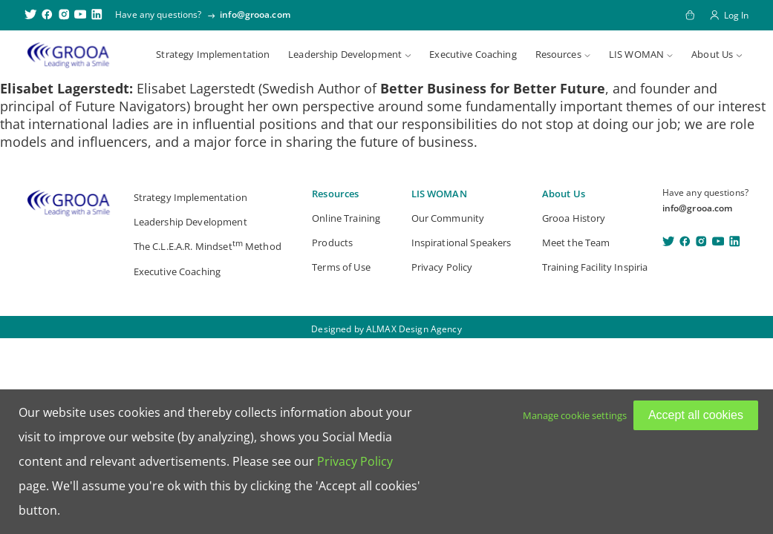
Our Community (448, 218)
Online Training (346, 218)
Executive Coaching (472, 54)
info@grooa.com (255, 14)
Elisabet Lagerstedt (64, 88)
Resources (558, 54)
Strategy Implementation (213, 54)
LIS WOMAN (636, 54)
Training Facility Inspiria (595, 267)
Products (332, 242)
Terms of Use (341, 267)
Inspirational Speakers (461, 242)
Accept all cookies (695, 415)
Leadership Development (345, 54)
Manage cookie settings (575, 415)
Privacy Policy (442, 267)
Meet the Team (576, 242)
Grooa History (574, 218)
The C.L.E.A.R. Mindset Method (207, 245)
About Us (712, 54)
